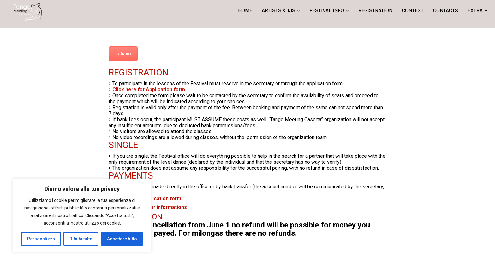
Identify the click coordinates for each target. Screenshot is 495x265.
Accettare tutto (122, 238)
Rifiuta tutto (80, 238)
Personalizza (41, 238)
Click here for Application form (148, 89)
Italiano (123, 53)
